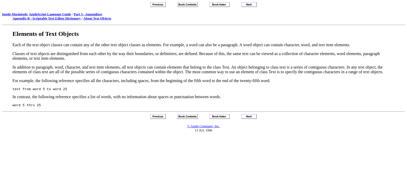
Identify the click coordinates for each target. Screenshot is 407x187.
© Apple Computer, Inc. (203, 128)
